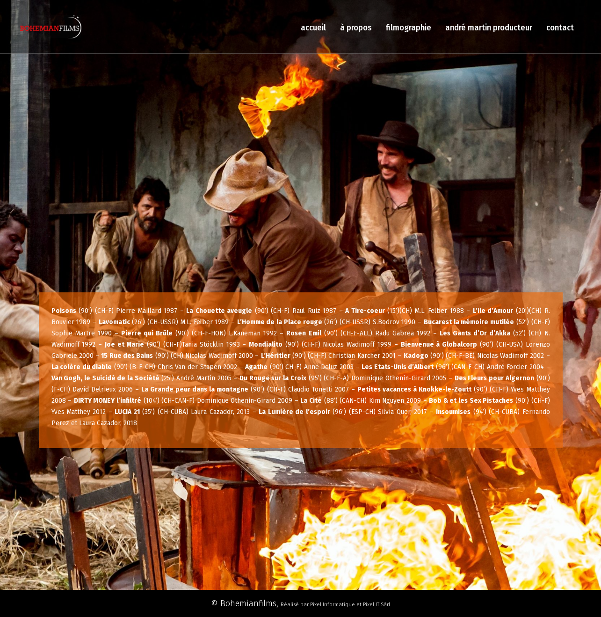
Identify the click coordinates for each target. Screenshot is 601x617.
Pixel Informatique (332, 604)
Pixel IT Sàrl (376, 604)
